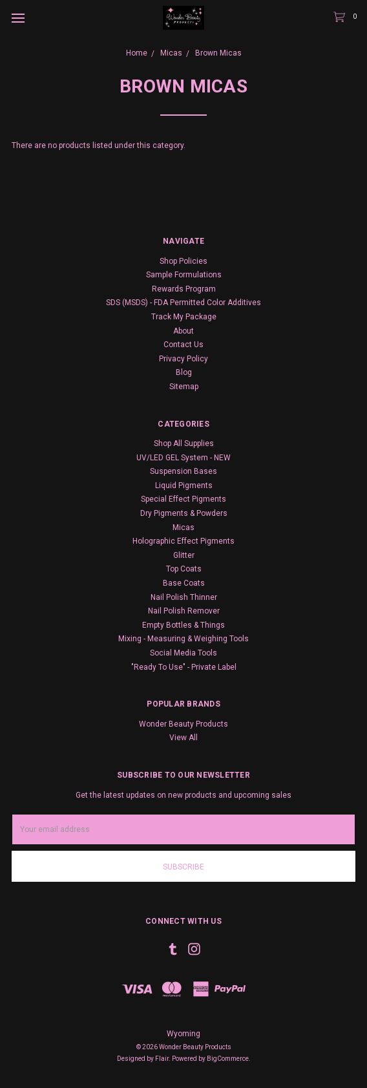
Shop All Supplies (184, 443)
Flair (162, 1058)
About (183, 331)
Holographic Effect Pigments (183, 541)
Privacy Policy (183, 358)
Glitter (183, 555)
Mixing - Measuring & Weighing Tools (183, 638)
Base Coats (184, 583)
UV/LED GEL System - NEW (183, 457)
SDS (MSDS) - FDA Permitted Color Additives (183, 302)
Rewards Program (184, 288)
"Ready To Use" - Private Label (183, 667)
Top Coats (184, 568)
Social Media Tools (183, 652)
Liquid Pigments (184, 485)
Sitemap (183, 386)
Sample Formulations (184, 274)
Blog (184, 372)
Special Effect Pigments (183, 499)
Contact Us (183, 344)
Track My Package (183, 316)
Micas (183, 527)
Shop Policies (183, 261)
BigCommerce (228, 1058)
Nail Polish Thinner (184, 597)
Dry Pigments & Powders (183, 513)
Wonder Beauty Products (183, 724)
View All (183, 737)
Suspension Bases (183, 471)
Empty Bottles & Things (183, 625)
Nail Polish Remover (184, 610)
